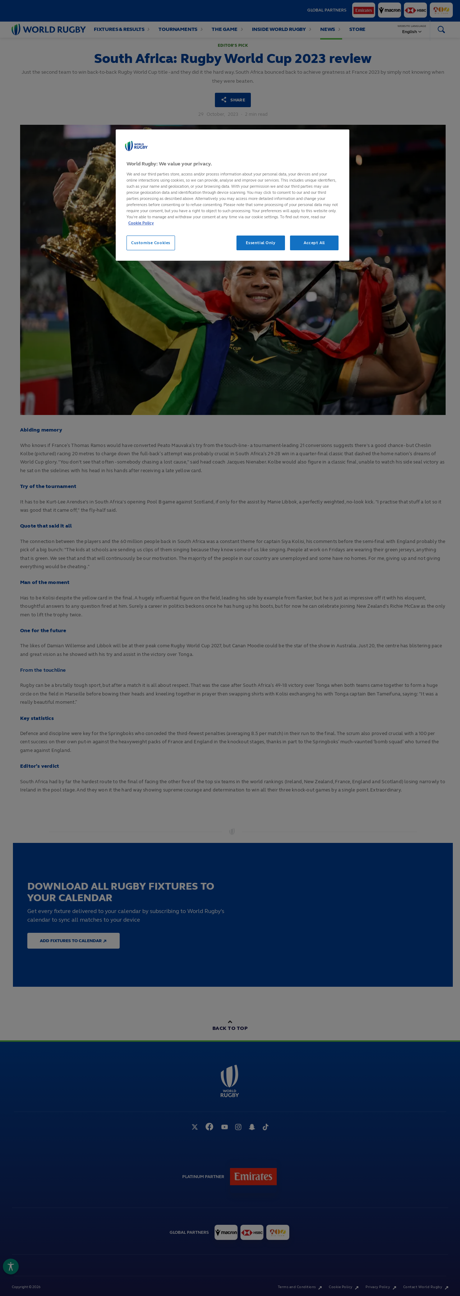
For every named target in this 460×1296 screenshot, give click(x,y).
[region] (232, 195)
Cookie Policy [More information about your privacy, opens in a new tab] (141, 222)
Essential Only (261, 242)
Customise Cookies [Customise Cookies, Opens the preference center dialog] (150, 242)
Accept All (314, 242)
